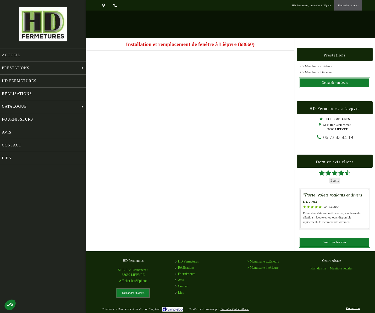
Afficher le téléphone (133, 281)
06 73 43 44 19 (338, 137)
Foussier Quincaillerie (235, 309)
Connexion (353, 308)
